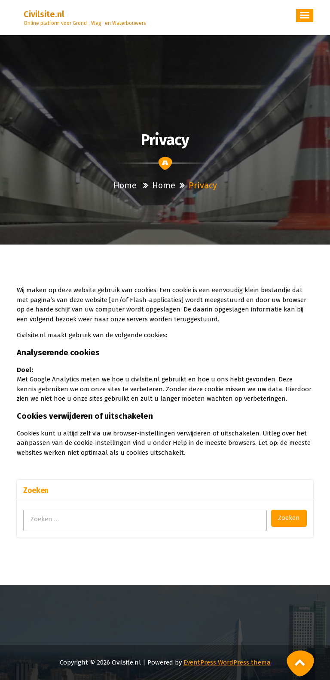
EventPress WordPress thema (227, 662)
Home (125, 185)
